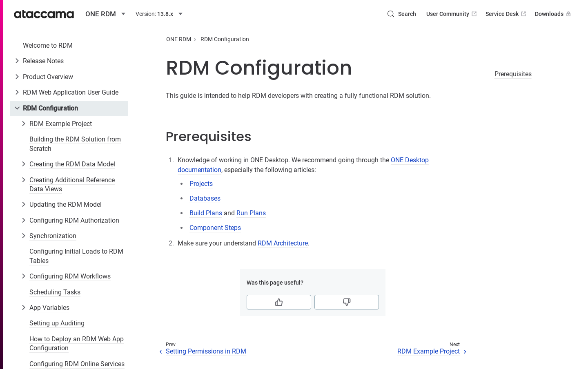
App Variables (49, 308)
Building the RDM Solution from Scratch (75, 143)
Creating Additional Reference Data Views (72, 184)
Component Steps (215, 228)
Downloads (553, 14)
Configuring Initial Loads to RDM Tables (76, 255)
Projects (201, 184)
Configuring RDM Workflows (70, 276)
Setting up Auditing (57, 323)
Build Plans (205, 213)
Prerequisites (513, 74)
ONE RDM (178, 39)
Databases (204, 198)
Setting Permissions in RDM (206, 351)
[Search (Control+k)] (401, 14)
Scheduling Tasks (54, 292)
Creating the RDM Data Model (72, 164)
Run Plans (251, 213)
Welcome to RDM (48, 45)
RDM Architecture (283, 243)
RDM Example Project (60, 124)
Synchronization (52, 236)
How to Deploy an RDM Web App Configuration (76, 343)
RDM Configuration (50, 108)
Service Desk (507, 14)
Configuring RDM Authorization (74, 220)
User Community (452, 14)
